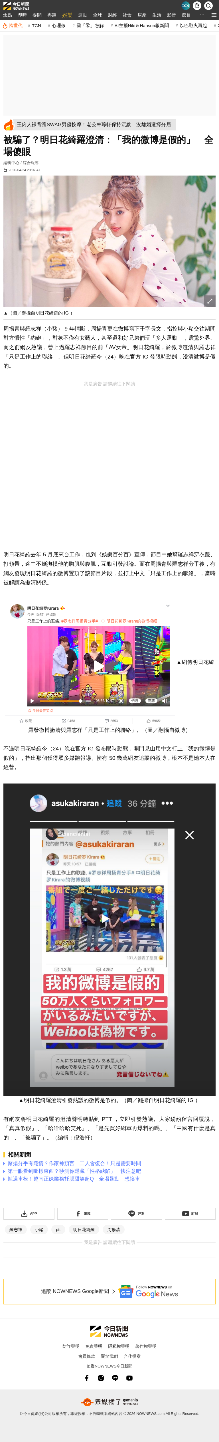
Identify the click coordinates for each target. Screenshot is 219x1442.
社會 (127, 15)
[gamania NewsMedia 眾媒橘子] (109, 1402)
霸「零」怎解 (90, 25)
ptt (58, 1229)
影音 (171, 15)
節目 (186, 15)
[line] (115, 1378)
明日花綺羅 (84, 1229)
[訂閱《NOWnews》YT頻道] (190, 1214)
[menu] (214, 15)
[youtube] (129, 1378)
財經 (112, 15)
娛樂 (67, 15)
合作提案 (132, 1356)
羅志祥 (15, 1229)
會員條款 (86, 1356)
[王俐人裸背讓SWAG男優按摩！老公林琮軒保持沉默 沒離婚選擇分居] (96, 124)
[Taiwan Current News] (185, 5)
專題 (51, 15)
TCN (36, 25)
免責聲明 (93, 1346)
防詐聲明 (71, 1346)
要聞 (37, 15)
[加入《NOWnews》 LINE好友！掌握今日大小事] (136, 1214)
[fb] (86, 1378)
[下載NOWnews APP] (197, 5)
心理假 (59, 25)
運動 (82, 15)
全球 (97, 15)
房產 (142, 15)
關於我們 (109, 1356)
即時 (22, 15)
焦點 (7, 15)
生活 (156, 15)
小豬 (39, 1229)
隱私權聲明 (118, 1346)
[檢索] (208, 5)
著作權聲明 (146, 1346)
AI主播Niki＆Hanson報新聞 (142, 25)
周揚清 (113, 1229)
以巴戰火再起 (193, 25)
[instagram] (101, 1378)
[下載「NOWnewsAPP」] (28, 1214)
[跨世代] (12, 25)
